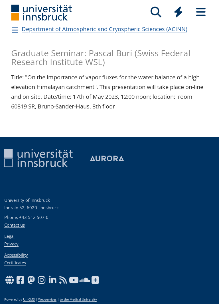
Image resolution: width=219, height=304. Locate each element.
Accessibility (16, 255)
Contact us (14, 225)
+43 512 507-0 (33, 217)
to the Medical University (78, 299)
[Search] (156, 12)
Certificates (15, 262)
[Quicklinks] (178, 12)
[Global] (178, 12)
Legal (9, 236)
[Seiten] (201, 12)
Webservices (47, 299)
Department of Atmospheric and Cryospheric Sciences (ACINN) (104, 29)
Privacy (11, 244)
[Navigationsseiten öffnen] (15, 30)
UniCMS (29, 299)
